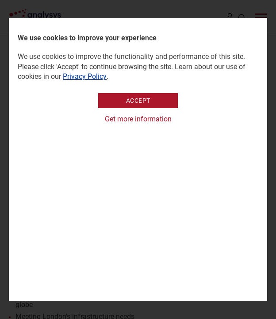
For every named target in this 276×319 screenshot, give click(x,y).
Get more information (138, 119)
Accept (138, 100)
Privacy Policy (85, 76)
